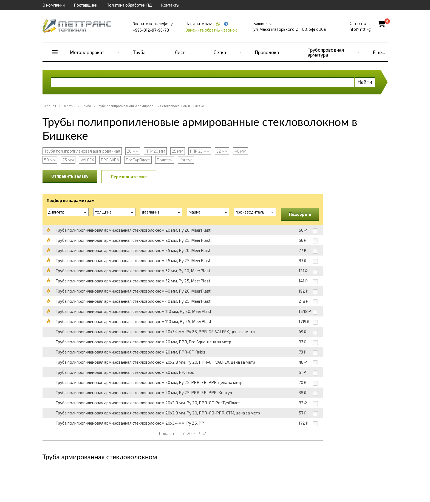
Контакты (170, 4)
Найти (364, 81)
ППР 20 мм (155, 150)
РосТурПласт (138, 159)
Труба (139, 52)
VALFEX (87, 159)
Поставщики (85, 4)
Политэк (164, 159)
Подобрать (300, 214)
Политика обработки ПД (129, 4)
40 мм (240, 150)
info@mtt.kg (360, 29)
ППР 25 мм (200, 150)
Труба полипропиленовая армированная (82, 150)
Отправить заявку (70, 175)
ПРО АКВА (110, 159)
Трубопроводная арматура (326, 52)
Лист (180, 52)
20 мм (132, 150)
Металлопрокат (87, 52)
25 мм (177, 150)
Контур (186, 159)
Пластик (69, 106)
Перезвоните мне (129, 176)
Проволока (267, 52)
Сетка (220, 52)
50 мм (50, 159)
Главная (50, 106)
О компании (54, 4)
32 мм (222, 150)
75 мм (68, 159)
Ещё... (379, 52)
